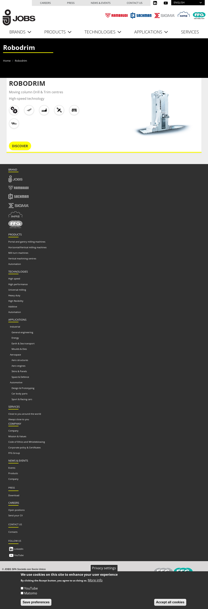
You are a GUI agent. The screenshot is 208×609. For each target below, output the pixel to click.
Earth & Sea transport (23, 343)
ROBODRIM (27, 83)
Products (13, 473)
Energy (15, 337)
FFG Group (14, 452)
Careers (45, 3)
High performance (18, 284)
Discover (20, 146)
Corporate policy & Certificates (24, 447)
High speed (14, 278)
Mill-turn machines (18, 252)
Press (71, 3)
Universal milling (17, 289)
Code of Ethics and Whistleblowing (26, 441)
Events (11, 467)
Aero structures (20, 360)
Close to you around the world (24, 413)
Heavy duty (14, 295)
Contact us (134, 3)
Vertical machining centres (22, 258)
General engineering (22, 332)
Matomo (30, 595)
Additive (12, 306)
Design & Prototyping (23, 388)
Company (13, 430)
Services (190, 32)
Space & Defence (20, 376)
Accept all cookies (170, 604)
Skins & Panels (19, 371)
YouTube (19, 555)
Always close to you (18, 419)
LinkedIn (18, 548)
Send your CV (15, 515)
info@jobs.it (58, 572)
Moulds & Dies (19, 348)
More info (95, 582)
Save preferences (36, 604)
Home (7, 60)
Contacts (12, 531)
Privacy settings (104, 569)
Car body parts (19, 393)
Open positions (16, 509)
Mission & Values (17, 436)
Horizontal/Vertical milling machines (27, 247)
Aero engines (18, 365)
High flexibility (15, 300)
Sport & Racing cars (22, 399)
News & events (100, 3)
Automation (14, 263)
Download (13, 495)
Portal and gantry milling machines (26, 241)
